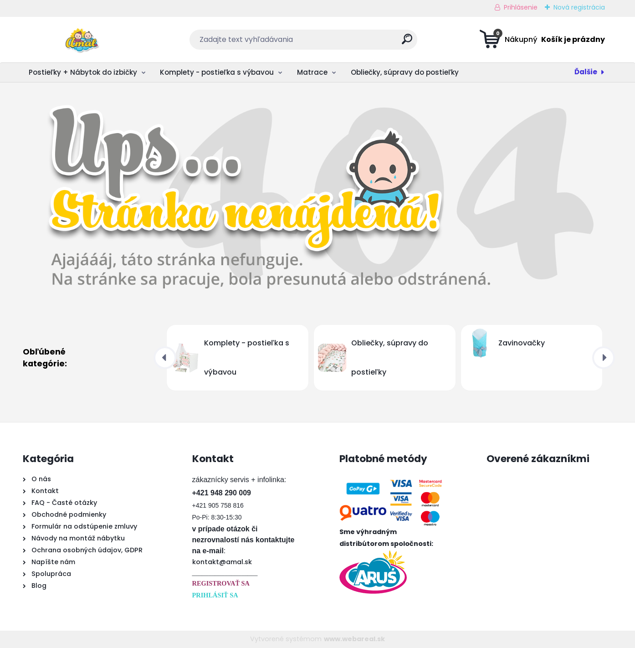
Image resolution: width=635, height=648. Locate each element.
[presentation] (165, 357)
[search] (407, 42)
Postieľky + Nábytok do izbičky (83, 72)
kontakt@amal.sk (222, 561)
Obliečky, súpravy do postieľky (405, 72)
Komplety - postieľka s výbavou (217, 72)
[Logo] (78, 39)
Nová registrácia (579, 7)
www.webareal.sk (354, 638)
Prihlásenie (521, 7)
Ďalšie (585, 72)
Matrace (312, 72)
